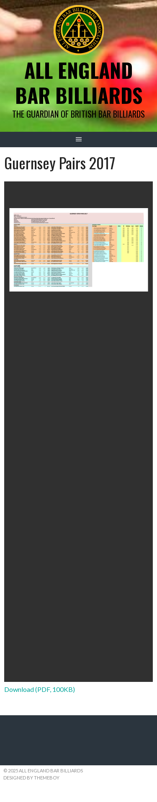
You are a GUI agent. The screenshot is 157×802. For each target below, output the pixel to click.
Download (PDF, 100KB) (39, 689)
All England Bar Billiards (78, 82)
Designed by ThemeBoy (31, 777)
